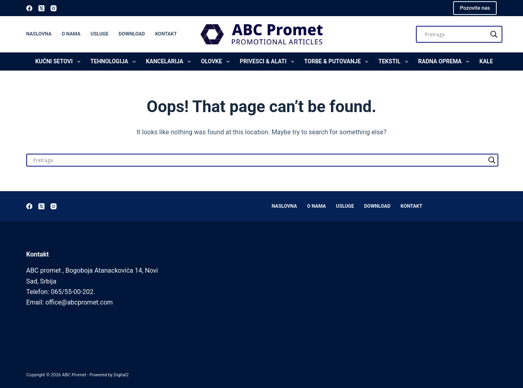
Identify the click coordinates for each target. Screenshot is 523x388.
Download (131, 34)
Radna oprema (445, 62)
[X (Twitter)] (41, 8)
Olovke (217, 62)
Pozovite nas (475, 8)
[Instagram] (54, 8)
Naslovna (39, 34)
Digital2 (121, 375)
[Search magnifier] (494, 34)
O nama (70, 34)
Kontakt (166, 34)
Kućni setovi (59, 62)
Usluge (99, 34)
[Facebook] (29, 8)
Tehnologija (115, 62)
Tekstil (394, 62)
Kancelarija (170, 62)
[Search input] (455, 34)
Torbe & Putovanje (338, 62)
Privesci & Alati (268, 62)
